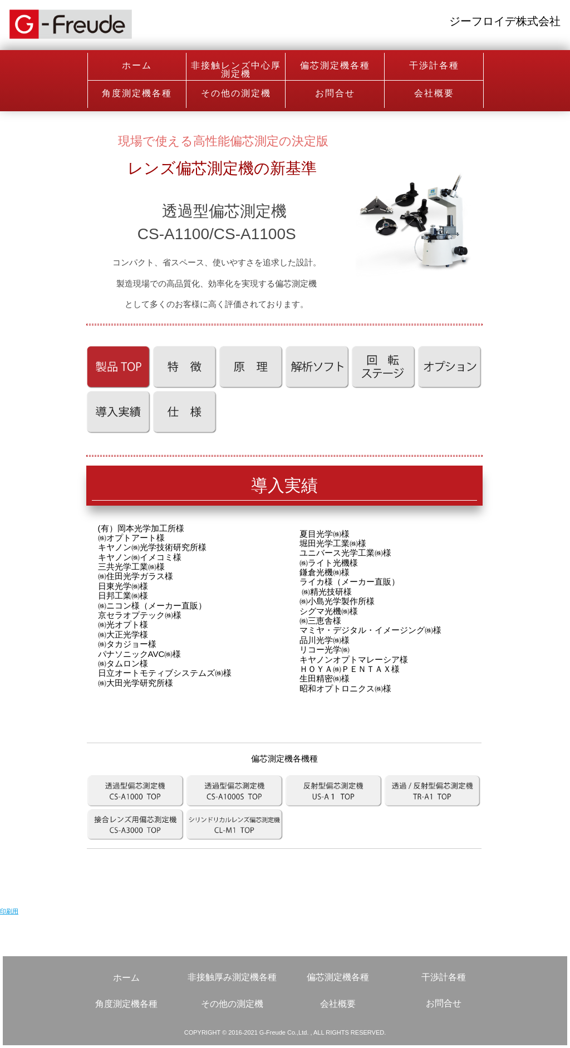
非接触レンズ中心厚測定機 (236, 69)
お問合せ (335, 93)
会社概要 (434, 93)
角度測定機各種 (137, 93)
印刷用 (9, 911)
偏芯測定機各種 (335, 65)
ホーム (137, 65)
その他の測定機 (236, 93)
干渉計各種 (434, 65)
